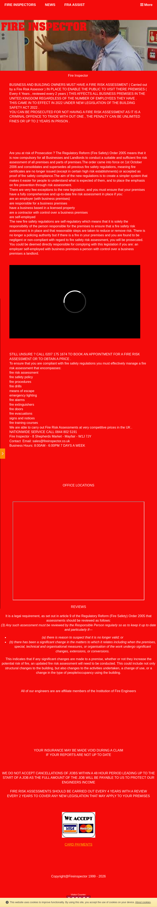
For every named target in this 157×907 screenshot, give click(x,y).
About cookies (142, 902)
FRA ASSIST (74, 5)
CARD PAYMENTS (78, 844)
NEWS (50, 5)
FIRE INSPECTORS (20, 5)
